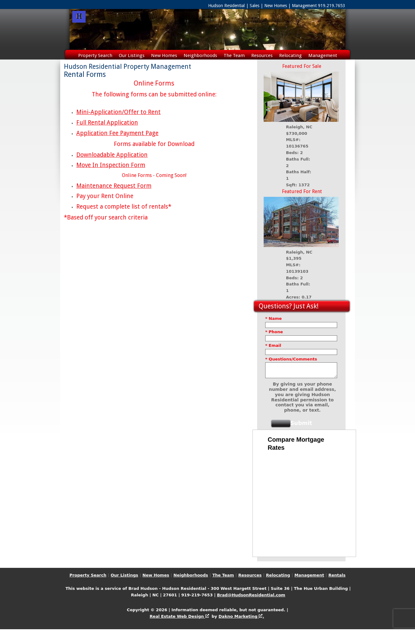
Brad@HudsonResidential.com (251, 597)
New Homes (164, 55)
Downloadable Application (112, 154)
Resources (262, 55)
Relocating (290, 55)
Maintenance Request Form (113, 185)
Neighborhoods (200, 55)
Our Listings (132, 55)
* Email (273, 345)
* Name (273, 318)
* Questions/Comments (291, 359)
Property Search (95, 55)
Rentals (208, 65)
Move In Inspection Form (110, 165)
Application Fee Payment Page (117, 133)
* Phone (274, 331)
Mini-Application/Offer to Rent (118, 112)
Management (322, 55)
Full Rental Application (107, 122)
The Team (234, 55)
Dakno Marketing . (241, 619)
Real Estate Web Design (179, 619)
